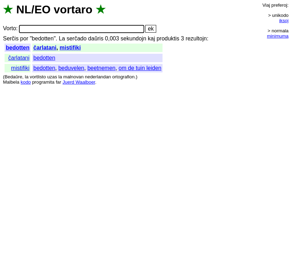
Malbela (11, 82)
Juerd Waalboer (78, 82)
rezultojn (196, 38)
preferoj (279, 5)
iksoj (284, 20)
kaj (151, 38)
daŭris (96, 38)
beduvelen (71, 68)
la (26, 76)
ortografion (123, 76)
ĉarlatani (45, 48)
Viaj (266, 5)
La (62, 38)
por (24, 38)
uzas (52, 76)
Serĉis (10, 38)
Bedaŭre (13, 76)
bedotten (17, 48)
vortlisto (38, 76)
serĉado (77, 38)
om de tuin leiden (140, 68)
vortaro (73, 9)
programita (43, 82)
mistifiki (70, 48)
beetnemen (101, 68)
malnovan (73, 76)
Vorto (9, 29)
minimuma (278, 36)
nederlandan (98, 76)
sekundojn (133, 38)
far (58, 82)
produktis (168, 38)
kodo (26, 82)
